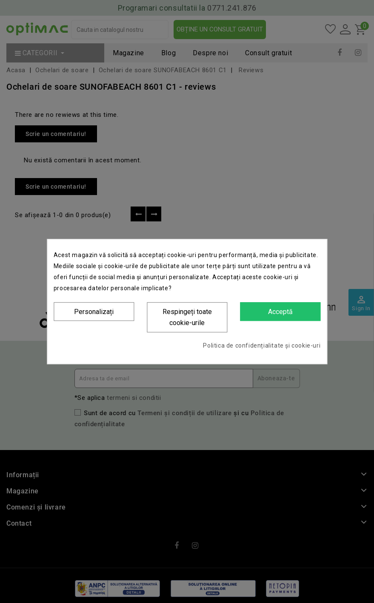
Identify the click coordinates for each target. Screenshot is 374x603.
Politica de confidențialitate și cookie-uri (261, 345)
